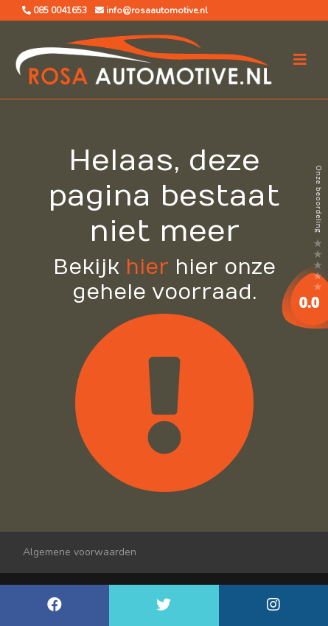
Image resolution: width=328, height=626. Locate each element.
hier (147, 268)
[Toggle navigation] (300, 60)
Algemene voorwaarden (79, 552)
